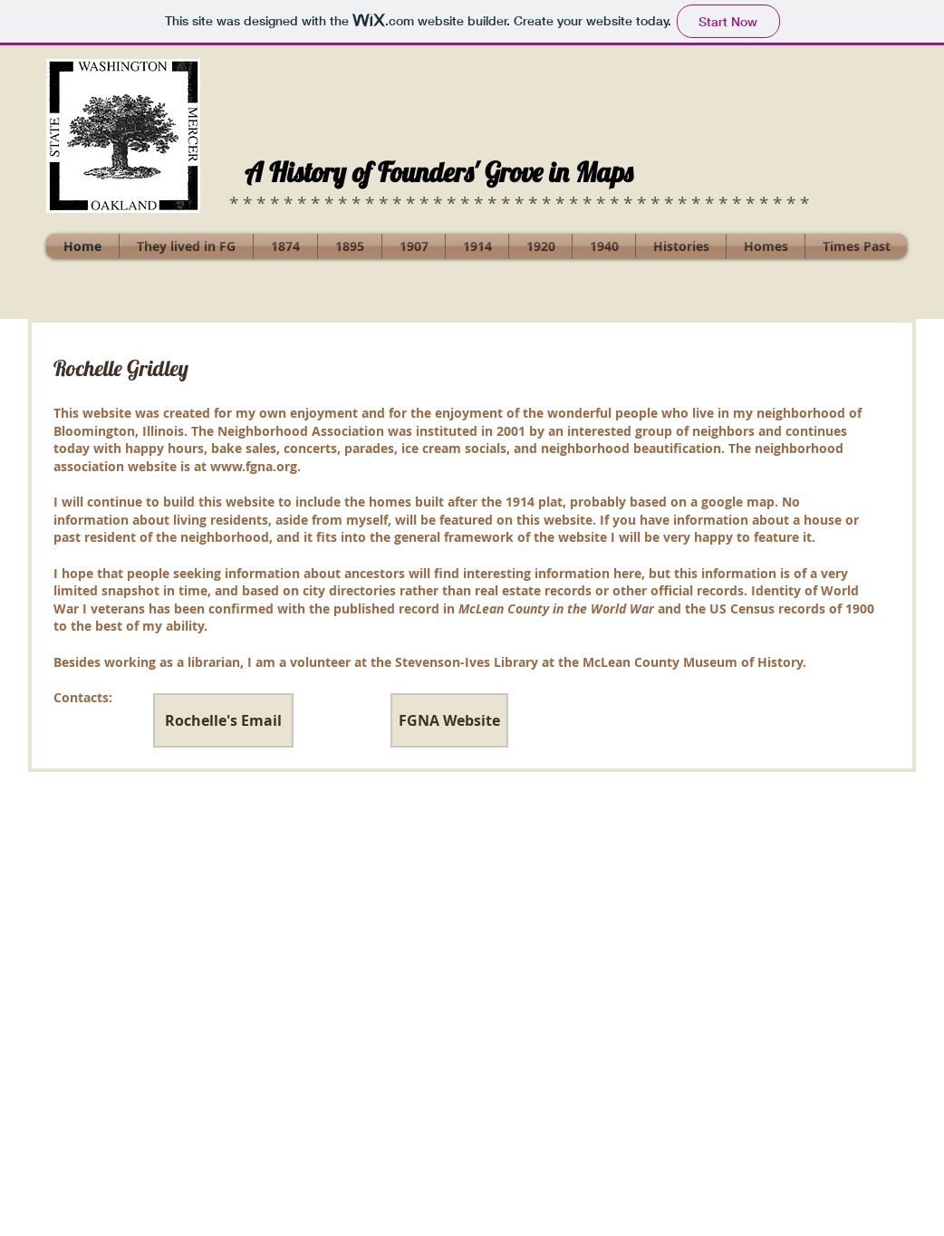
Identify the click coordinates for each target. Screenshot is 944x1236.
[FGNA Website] (449, 720)
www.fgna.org (253, 466)
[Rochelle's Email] (223, 720)
